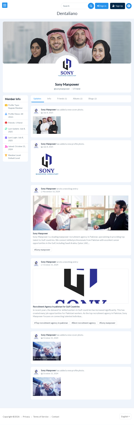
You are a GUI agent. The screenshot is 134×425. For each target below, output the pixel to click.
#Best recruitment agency (84, 323)
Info (49, 98)
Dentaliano (67, 13)
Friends (62, 98)
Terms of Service (40, 416)
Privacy (26, 416)
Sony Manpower (48, 109)
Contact (55, 416)
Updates (37, 98)
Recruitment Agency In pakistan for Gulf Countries (56, 306)
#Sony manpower (42, 249)
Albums (77, 98)
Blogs (92, 98)
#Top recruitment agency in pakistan (51, 323)
